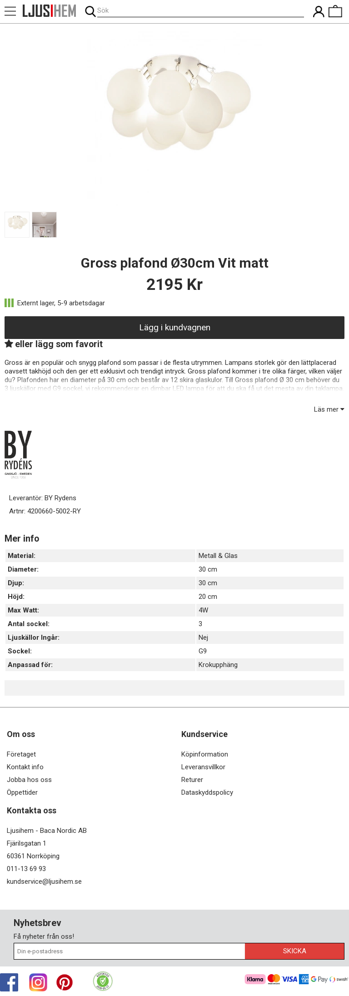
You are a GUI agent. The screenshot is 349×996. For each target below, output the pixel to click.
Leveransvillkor (203, 767)
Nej (203, 637)
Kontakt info (25, 767)
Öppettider (22, 792)
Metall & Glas (218, 556)
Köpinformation (204, 754)
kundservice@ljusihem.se (44, 881)
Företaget (21, 754)
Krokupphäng (218, 665)
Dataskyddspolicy (207, 792)
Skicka (294, 951)
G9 (203, 651)
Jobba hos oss (29, 780)
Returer (192, 780)
